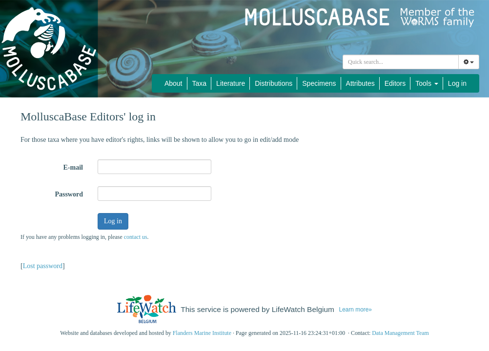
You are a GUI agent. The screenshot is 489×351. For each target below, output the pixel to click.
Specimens (319, 83)
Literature (230, 83)
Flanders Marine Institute (202, 333)
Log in (457, 83)
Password (69, 194)
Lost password (42, 266)
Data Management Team (400, 333)
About (173, 83)
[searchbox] (402, 62)
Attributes (360, 83)
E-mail (73, 167)
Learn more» (355, 309)
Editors (395, 83)
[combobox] (401, 62)
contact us (135, 237)
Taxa (199, 83)
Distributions (273, 83)
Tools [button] (426, 83)
